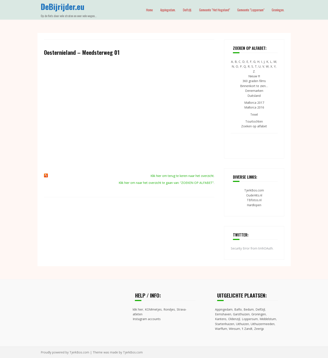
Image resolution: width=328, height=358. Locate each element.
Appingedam (224, 309)
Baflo (238, 309)
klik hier (138, 309)
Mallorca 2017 (254, 102)
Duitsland (254, 96)
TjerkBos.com (254, 190)
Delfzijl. (187, 9)
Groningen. (278, 9)
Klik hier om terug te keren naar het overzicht (182, 176)
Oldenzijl (234, 319)
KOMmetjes (153, 309)
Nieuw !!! (254, 76)
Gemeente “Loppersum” (250, 9)
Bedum (249, 309)
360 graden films (254, 81)
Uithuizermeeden (263, 324)
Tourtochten (254, 121)
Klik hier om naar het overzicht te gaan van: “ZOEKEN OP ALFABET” (166, 183)
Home (149, 9)
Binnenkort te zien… (254, 86)
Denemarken (254, 91)
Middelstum (268, 319)
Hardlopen (254, 205)
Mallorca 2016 (254, 107)
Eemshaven (223, 314)
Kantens (220, 319)
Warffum (221, 329)
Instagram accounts (147, 319)
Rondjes (169, 309)
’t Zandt (247, 329)
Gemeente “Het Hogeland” (214, 9)
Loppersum (250, 319)
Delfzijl (260, 309)
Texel (254, 114)
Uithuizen (242, 324)
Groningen (258, 314)
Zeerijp (259, 329)
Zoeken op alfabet (254, 126)
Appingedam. (168, 9)
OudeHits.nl (254, 195)
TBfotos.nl (254, 200)
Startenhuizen (224, 324)
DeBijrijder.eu (62, 6)
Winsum (234, 329)
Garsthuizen (241, 314)
